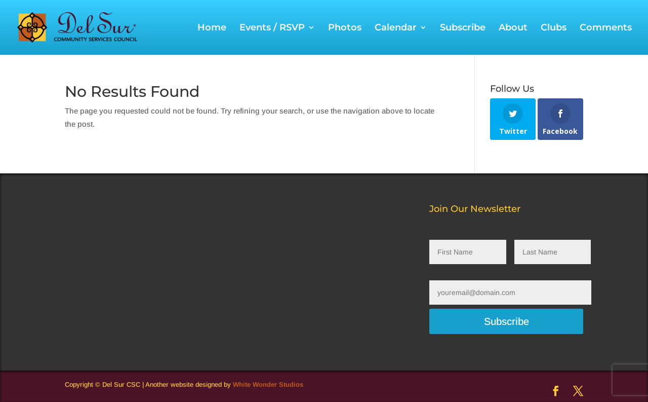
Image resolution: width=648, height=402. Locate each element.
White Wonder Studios (268, 384)
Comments (606, 28)
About (513, 28)
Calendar (396, 28)
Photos (344, 28)
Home (211, 28)
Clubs (553, 28)
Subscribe (462, 28)
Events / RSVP (272, 28)
